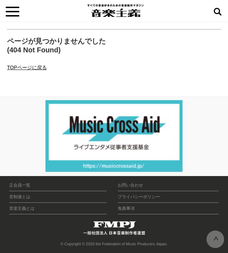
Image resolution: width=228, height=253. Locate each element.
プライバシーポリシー (139, 196)
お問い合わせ (130, 185)
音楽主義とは (22, 208)
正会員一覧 (19, 185)
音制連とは (19, 196)
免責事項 (126, 208)
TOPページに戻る (27, 67)
